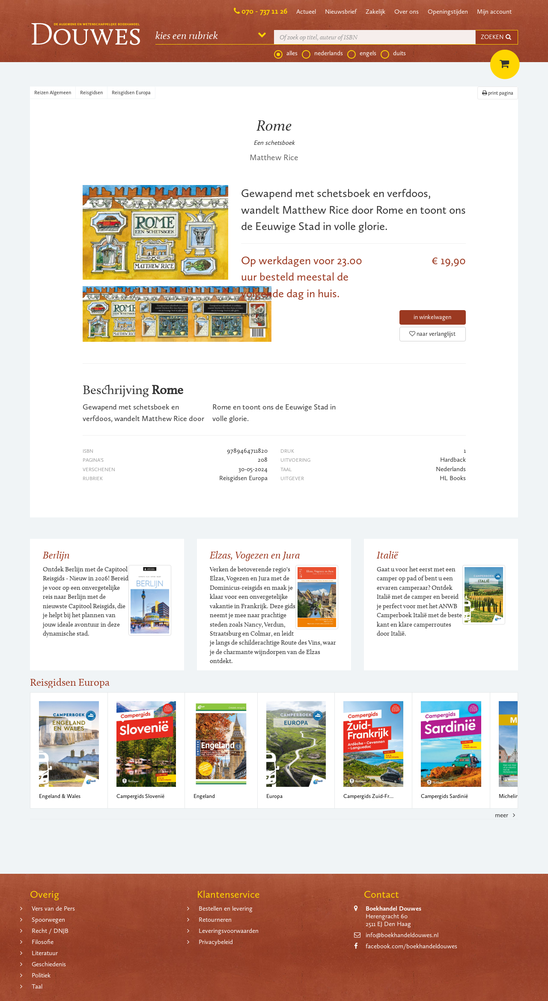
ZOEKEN (496, 37)
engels (361, 53)
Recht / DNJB (50, 931)
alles (286, 53)
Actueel (306, 11)
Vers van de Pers (53, 908)
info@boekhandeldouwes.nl (402, 935)
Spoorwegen (48, 919)
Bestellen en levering (226, 908)
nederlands (322, 53)
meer (506, 815)
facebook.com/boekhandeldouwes (411, 946)
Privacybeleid (216, 942)
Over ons (406, 11)
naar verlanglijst (432, 334)
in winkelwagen (432, 317)
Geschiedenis (49, 964)
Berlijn (56, 555)
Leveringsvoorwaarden (229, 931)
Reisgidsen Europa (131, 93)
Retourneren (215, 919)
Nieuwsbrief (341, 11)
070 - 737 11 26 (264, 11)
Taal (37, 986)
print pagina (497, 93)
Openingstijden (448, 11)
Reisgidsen (91, 93)
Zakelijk (375, 11)
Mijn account (494, 11)
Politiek (41, 975)
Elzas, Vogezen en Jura (255, 555)
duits (393, 53)
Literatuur (45, 953)
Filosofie (43, 942)
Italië (387, 555)
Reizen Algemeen (52, 93)
